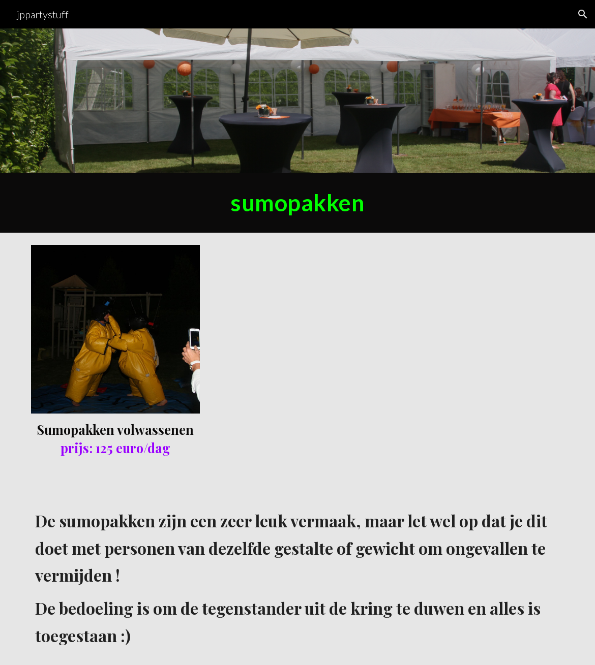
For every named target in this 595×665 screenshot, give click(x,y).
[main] (297, 202)
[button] (583, 14)
